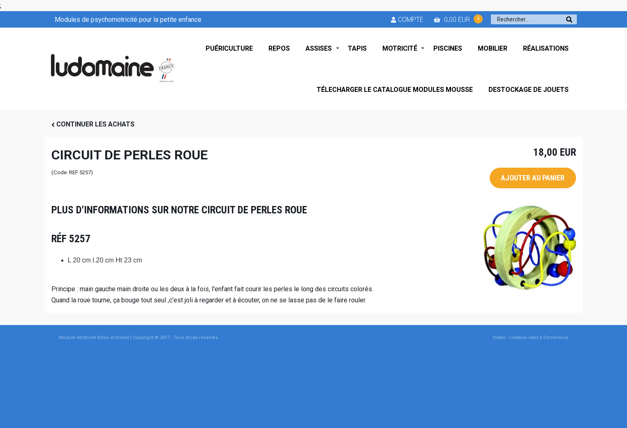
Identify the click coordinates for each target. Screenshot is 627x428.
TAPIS (357, 48)
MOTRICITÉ (399, 48)
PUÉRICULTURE (229, 48)
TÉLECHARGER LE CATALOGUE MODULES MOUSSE (395, 90)
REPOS (279, 48)
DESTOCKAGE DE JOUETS (528, 90)
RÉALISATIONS (546, 48)
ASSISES (318, 48)
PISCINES (447, 48)
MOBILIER (492, 48)
